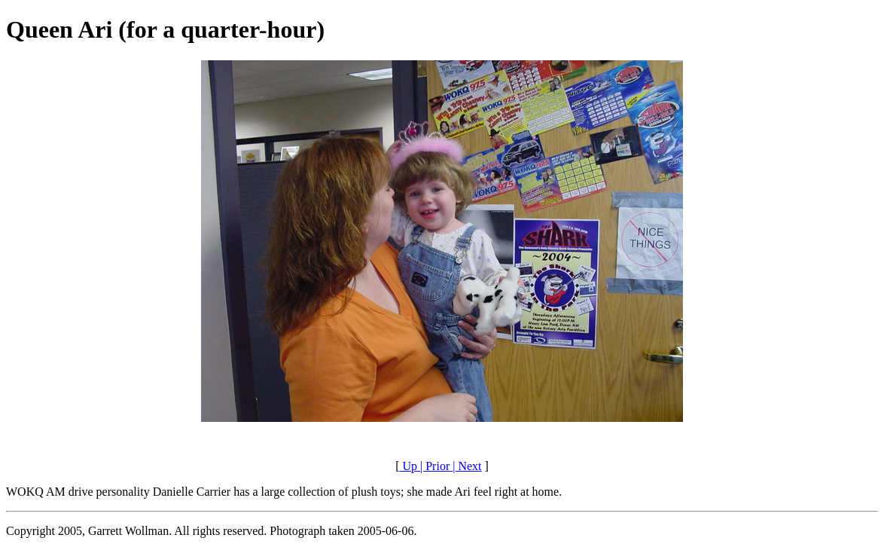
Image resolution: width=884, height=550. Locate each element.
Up (408, 466)
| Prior (433, 466)
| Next (465, 466)
